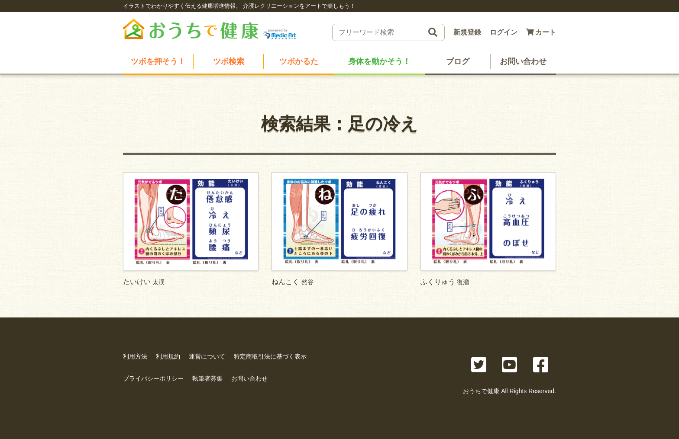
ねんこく (339, 228)
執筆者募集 (207, 378)
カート (541, 32)
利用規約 (168, 356)
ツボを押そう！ (158, 61)
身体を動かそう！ (379, 61)
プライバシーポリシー (153, 378)
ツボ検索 (228, 61)
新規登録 (467, 32)
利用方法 (135, 356)
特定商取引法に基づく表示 (270, 356)
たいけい (191, 228)
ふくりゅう (488, 228)
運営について (207, 356)
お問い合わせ (523, 61)
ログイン (503, 32)
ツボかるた (298, 61)
